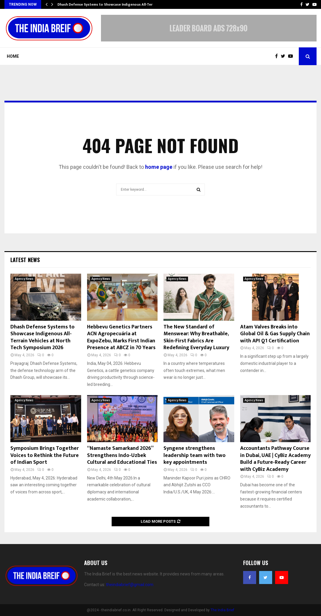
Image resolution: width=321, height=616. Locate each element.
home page (158, 167)
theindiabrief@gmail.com (129, 584)
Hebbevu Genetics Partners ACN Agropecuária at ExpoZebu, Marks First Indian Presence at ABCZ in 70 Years (121, 337)
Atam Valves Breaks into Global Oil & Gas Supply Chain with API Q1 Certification (275, 334)
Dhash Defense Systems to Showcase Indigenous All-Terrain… (109, 4)
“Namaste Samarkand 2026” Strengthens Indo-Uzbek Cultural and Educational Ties (122, 455)
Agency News (24, 278)
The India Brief (222, 610)
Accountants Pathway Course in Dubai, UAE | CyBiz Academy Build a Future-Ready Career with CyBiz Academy (275, 459)
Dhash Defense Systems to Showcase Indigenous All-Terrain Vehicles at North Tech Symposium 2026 (42, 337)
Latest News (25, 260)
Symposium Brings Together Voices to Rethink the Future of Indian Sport (44, 455)
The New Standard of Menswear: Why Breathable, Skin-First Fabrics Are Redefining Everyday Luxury (196, 337)
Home (13, 56)
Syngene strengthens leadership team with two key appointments (194, 455)
